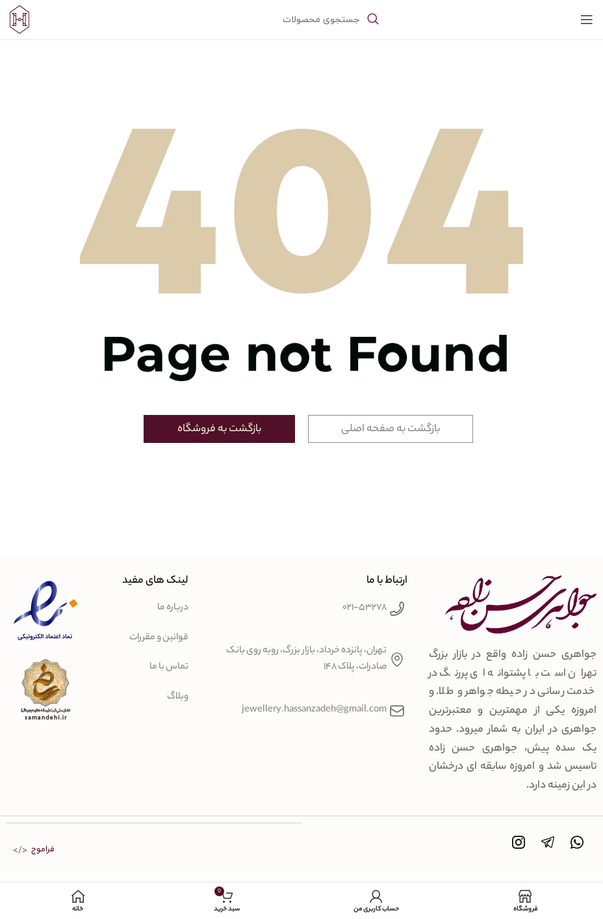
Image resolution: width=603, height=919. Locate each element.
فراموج (43, 849)
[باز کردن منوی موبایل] (587, 20)
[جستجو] (301, 19)
